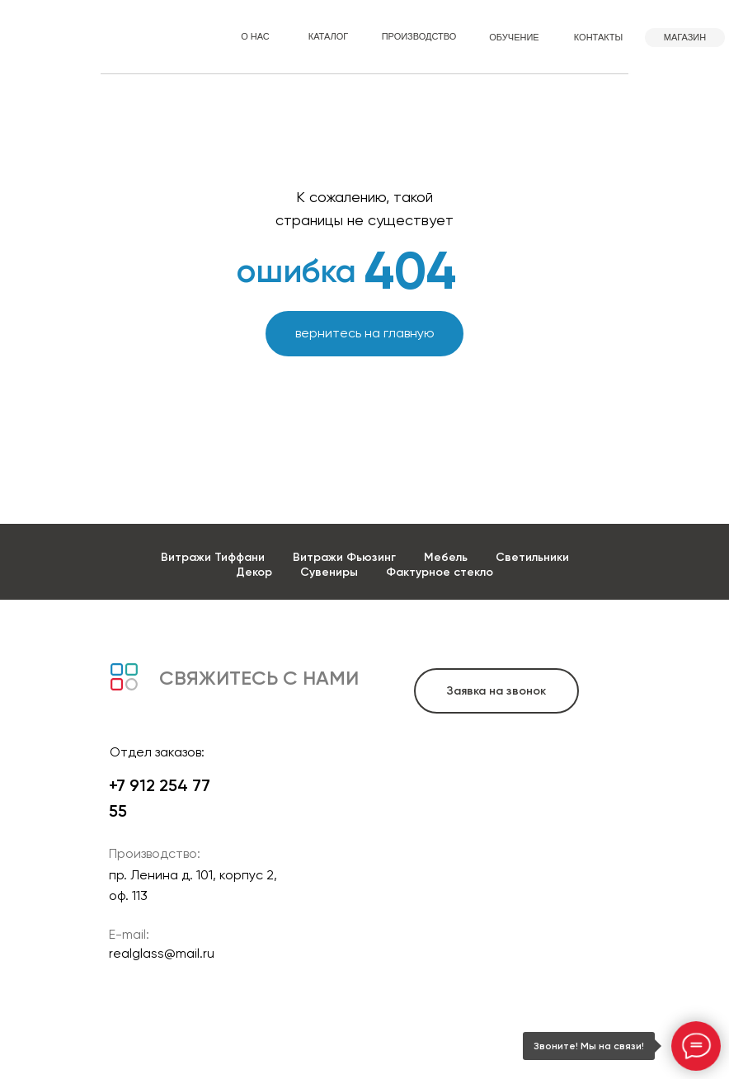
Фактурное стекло (439, 572)
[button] (496, 691)
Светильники (532, 557)
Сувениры (329, 572)
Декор (254, 572)
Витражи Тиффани (213, 557)
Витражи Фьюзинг (344, 557)
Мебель (446, 557)
